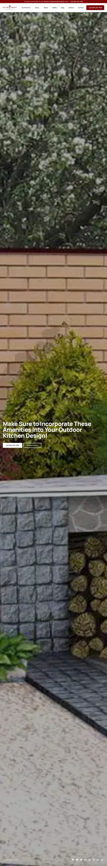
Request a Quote (32, 445)
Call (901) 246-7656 (95, 8)
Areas (37, 8)
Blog (62, 8)
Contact (81, 8)
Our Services (26, 8)
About (46, 8)
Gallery (54, 8)
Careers (71, 8)
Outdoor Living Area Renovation (54, 1)
